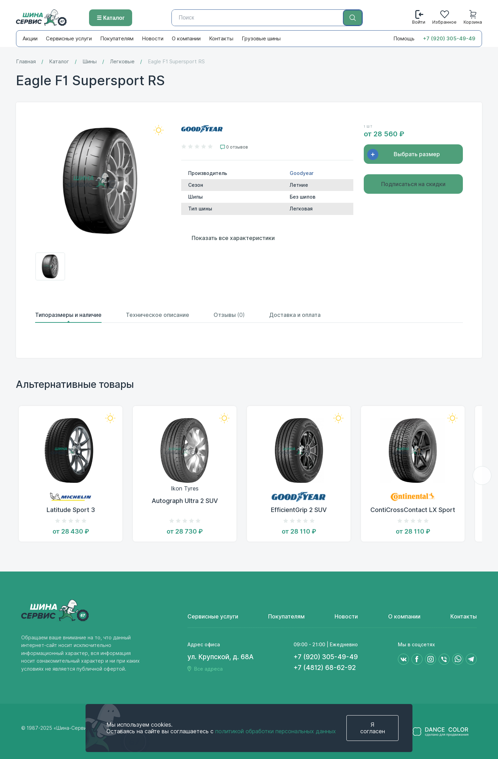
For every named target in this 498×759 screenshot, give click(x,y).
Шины (89, 61)
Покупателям (117, 38)
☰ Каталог (110, 18)
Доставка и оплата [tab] (295, 315)
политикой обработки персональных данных (275, 731)
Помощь (404, 38)
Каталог (59, 61)
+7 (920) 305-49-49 (449, 38)
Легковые (122, 61)
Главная (26, 61)
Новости (152, 38)
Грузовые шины (261, 38)
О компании (186, 38)
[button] (482, 475)
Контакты (221, 38)
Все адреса (208, 669)
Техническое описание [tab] (157, 315)
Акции (30, 38)
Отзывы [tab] (229, 315)
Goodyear (302, 173)
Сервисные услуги (69, 38)
